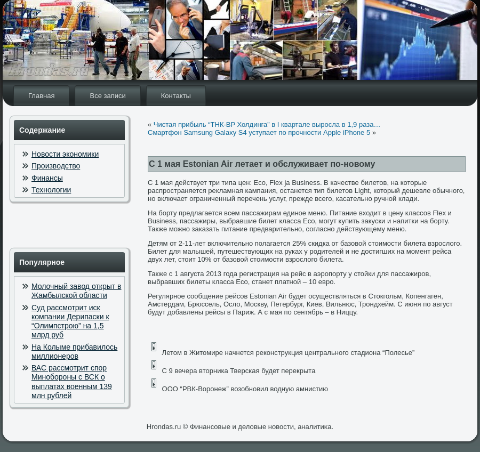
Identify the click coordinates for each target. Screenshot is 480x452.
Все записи (107, 96)
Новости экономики (65, 154)
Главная (41, 96)
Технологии (51, 189)
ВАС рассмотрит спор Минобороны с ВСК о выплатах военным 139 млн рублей (71, 382)
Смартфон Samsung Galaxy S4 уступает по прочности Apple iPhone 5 (259, 132)
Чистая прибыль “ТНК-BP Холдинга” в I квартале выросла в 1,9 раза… (267, 124)
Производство (55, 166)
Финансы (47, 178)
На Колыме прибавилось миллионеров (74, 351)
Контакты (176, 96)
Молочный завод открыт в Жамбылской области (76, 291)
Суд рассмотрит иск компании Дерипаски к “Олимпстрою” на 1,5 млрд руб (70, 321)
